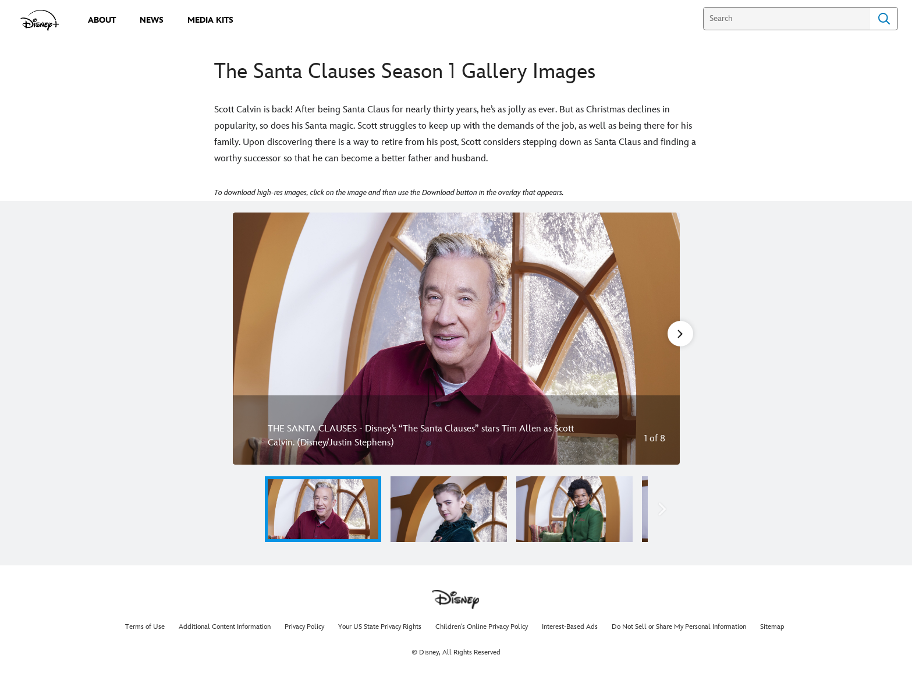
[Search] (786, 18)
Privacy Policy (304, 626)
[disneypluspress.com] (40, 20)
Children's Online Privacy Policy (481, 626)
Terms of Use (145, 626)
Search (884, 19)
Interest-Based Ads (570, 626)
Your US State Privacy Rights (379, 626)
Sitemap (772, 626)
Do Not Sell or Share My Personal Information (679, 626)
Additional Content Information (225, 626)
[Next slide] (662, 339)
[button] (662, 509)
